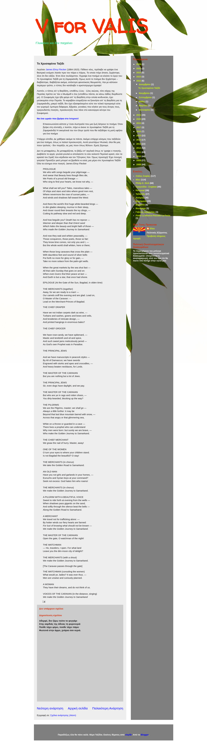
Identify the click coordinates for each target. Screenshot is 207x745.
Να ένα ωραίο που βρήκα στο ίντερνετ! (58, 118)
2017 (139, 127)
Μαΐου (142, 101)
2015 (139, 135)
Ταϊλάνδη (140, 194)
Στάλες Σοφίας (143, 176)
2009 (139, 160)
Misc (138, 179)
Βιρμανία (140, 205)
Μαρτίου (143, 105)
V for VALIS (91, 26)
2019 (139, 123)
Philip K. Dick (142, 183)
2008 (139, 164)
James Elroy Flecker (56, 69)
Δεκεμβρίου (145, 84)
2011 (139, 152)
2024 (139, 72)
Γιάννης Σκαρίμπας (145, 212)
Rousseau (141, 208)
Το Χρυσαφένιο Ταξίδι (149, 88)
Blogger (145, 734)
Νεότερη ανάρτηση (50, 708)
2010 (139, 156)
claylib (128, 734)
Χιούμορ (140, 197)
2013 (139, 144)
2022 (139, 81)
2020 (139, 119)
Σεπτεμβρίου (145, 97)
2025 (139, 68)
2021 (139, 115)
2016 (139, 131)
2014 (139, 140)
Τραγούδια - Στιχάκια (146, 187)
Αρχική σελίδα (78, 708)
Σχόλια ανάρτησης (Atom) (63, 715)
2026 (139, 64)
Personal (140, 190)
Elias (152, 228)
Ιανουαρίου (145, 110)
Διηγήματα (141, 201)
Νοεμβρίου (144, 93)
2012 (139, 148)
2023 (139, 76)
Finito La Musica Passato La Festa (153, 215)
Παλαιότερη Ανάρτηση (107, 708)
